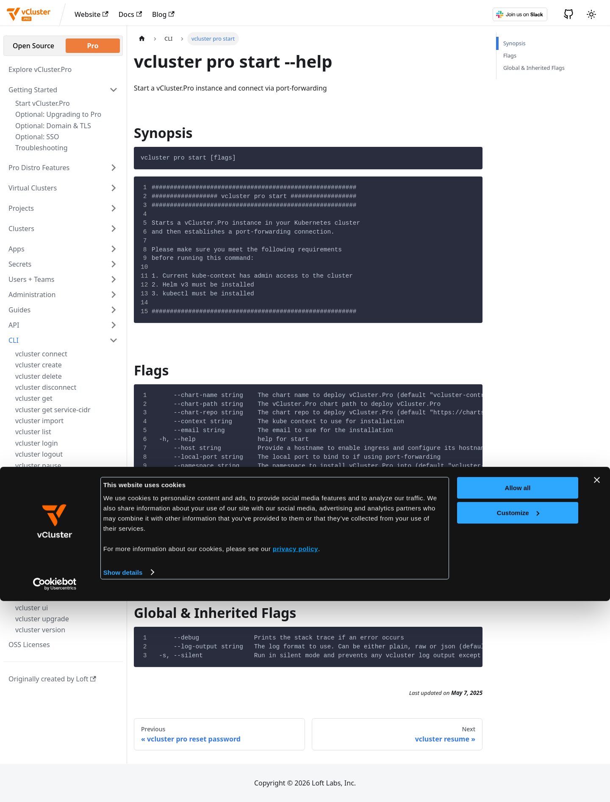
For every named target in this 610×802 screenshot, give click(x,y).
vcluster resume (40, 563)
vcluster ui (31, 607)
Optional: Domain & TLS (53, 125)
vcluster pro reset (43, 524)
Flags (509, 55)
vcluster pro (34, 477)
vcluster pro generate (49, 491)
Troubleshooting (41, 147)
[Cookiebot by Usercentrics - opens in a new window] (55, 785)
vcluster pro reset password (59, 537)
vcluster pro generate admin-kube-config (61, 507)
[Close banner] (597, 681)
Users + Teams (31, 279)
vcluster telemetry (44, 574)
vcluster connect (41, 353)
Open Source (33, 45)
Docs (130, 14)
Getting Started (32, 89)
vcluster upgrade (42, 618)
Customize (518, 713)
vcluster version (40, 629)
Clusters (21, 228)
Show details (123, 773)
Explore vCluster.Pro (40, 69)
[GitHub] (568, 14)
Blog (163, 14)
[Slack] (519, 14)
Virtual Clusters (32, 188)
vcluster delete (38, 376)
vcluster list (33, 431)
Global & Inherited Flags (534, 68)
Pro (93, 45)
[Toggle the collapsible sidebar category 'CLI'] (113, 340)
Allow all (518, 689)
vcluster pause (38, 465)
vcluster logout (39, 454)
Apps (16, 249)
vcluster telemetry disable (56, 585)
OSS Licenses (29, 644)
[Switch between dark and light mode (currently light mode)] (591, 14)
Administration (31, 294)
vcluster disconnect (45, 387)
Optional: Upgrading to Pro (58, 114)
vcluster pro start (43, 550)
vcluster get (34, 398)
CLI (13, 340)
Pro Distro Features (38, 167)
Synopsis (514, 43)
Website (91, 14)
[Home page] (142, 38)
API (13, 325)
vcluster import (39, 420)
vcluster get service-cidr (53, 409)
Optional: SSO (37, 136)
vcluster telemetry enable (55, 596)
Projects (21, 208)
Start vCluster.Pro (42, 103)
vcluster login (36, 443)
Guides (19, 309)
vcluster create (38, 364)
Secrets (19, 264)
